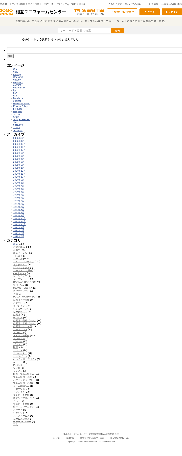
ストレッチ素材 (21, 335)
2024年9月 (18, 179)
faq (14, 90)
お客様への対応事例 (171, 4)
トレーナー (19, 338)
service (17, 114)
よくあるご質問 (114, 4)
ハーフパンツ (20, 356)
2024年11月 (19, 173)
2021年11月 (19, 221)
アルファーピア (21, 415)
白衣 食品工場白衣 (23, 374)
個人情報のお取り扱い (120, 438)
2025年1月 (18, 167)
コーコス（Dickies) (23, 270)
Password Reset (21, 103)
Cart (15, 69)
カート (149, 11)
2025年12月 (19, 144)
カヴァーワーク (21, 290)
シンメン (18, 371)
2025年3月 (18, 162)
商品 (15, 244)
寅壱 (15, 293)
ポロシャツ (19, 305)
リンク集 (56, 438)
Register (17, 111)
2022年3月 (18, 209)
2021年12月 (19, 218)
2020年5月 (18, 233)
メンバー (18, 130)
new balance (19, 273)
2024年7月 (18, 185)
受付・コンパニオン (23, 406)
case (15, 71)
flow (15, 93)
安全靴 (16, 368)
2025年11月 (19, 147)
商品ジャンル (20, 253)
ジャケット (19, 412)
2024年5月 (18, 191)
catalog (17, 74)
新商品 (16, 250)
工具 (15, 424)
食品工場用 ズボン (23, 382)
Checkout (18, 77)
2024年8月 (18, 182)
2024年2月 (18, 197)
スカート (18, 409)
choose (17, 79)
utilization (18, 124)
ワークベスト (20, 311)
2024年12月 (19, 170)
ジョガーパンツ (21, 308)
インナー (18, 362)
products (17, 108)
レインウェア (20, 276)
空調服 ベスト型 (22, 326)
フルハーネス (20, 353)
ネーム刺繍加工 (21, 385)
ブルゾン (18, 344)
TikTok (16, 256)
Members (18, 98)
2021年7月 (18, 227)
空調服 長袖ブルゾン (24, 320)
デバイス (18, 317)
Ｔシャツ (18, 332)
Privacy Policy (20, 106)
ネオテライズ (20, 264)
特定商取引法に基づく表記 (92, 438)
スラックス (19, 302)
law (15, 95)
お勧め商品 (19, 247)
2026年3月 (18, 138)
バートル (18, 258)
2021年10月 (19, 224)
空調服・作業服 (21, 299)
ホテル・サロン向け (23, 397)
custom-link (19, 87)
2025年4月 (18, 159)
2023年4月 (18, 200)
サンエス (18, 350)
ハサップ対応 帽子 (23, 379)
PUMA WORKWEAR (24, 296)
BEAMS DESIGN (23, 287)
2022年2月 (18, 212)
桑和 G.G (18, 284)
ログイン (172, 11)
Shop (16, 116)
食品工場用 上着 (22, 377)
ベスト (16, 400)
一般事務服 (19, 388)
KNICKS (17, 365)
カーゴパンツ (20, 329)
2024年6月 (18, 188)
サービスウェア (21, 418)
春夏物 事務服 (21, 403)
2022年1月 (18, 215)
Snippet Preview (21, 119)
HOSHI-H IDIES (22, 421)
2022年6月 (18, 203)
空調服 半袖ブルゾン (24, 323)
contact (17, 85)
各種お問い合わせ (122, 11)
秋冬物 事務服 (21, 394)
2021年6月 (18, 230)
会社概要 (70, 438)
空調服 (16, 314)
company (18, 82)
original (17, 101)
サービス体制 (151, 4)
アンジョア (19, 391)
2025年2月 (18, 164)
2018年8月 (18, 236)
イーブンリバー (21, 279)
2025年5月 (18, 156)
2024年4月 (18, 194)
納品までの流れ (133, 4)
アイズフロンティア (23, 261)
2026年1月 (18, 141)
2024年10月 (19, 176)
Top (15, 122)
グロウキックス (21, 267)
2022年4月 (18, 206)
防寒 (15, 347)
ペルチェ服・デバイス (24, 359)
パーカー (18, 341)
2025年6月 (18, 153)
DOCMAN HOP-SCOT (24, 282)
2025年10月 (19, 150)
